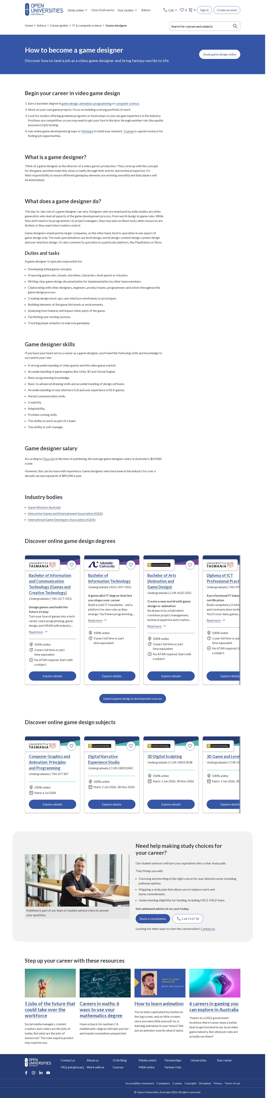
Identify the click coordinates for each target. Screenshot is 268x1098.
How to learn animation (159, 1003)
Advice (145, 10)
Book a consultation (153, 918)
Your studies (127, 10)
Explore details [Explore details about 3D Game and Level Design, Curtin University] (230, 804)
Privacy (218, 1083)
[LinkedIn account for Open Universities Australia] (40, 1072)
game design (70, 103)
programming (103, 103)
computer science (127, 103)
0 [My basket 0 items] (191, 10)
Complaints (163, 1083)
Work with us (95, 1067)
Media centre (147, 1060)
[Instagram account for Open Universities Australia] (33, 1072)
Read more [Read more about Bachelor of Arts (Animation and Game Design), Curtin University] (157, 626)
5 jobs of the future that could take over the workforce (50, 1009)
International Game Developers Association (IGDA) (61, 519)
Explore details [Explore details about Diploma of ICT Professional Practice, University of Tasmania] (230, 676)
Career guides (59, 25)
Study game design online (219, 54)
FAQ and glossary (72, 1067)
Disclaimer (205, 1083)
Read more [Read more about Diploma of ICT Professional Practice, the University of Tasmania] (216, 620)
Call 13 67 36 (187, 918)
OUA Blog (120, 1060)
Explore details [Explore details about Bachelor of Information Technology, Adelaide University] (112, 676)
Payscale (48, 459)
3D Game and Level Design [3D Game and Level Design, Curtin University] (230, 756)
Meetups (87, 131)
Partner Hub (173, 1067)
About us (93, 1060)
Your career (224, 1060)
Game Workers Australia (44, 507)
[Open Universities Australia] (44, 14)
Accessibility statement (139, 1083)
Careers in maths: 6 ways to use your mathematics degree (101, 1009)
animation (85, 103)
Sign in (204, 10)
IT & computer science (87, 25)
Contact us (208, 928)
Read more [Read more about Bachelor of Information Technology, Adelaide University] (98, 620)
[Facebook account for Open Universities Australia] (26, 1072)
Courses (118, 1067)
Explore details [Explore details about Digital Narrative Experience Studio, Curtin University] (112, 804)
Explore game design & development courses (132, 698)
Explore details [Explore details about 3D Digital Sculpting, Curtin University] (171, 804)
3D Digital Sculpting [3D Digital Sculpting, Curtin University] (164, 756)
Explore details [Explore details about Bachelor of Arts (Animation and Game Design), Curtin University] (171, 676)
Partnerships (173, 1060)
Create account (227, 10)
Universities (198, 1060)
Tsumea (129, 131)
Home (29, 25)
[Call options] (170, 10)
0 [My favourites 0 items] (183, 10)
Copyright (191, 1083)
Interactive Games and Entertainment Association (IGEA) (65, 513)
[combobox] (205, 26)
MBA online (146, 1067)
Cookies (177, 1083)
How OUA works (102, 10)
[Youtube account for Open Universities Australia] (48, 1072)
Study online (78, 10)
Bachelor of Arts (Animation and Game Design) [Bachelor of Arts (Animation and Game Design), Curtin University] (161, 581)
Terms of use (232, 1083)
